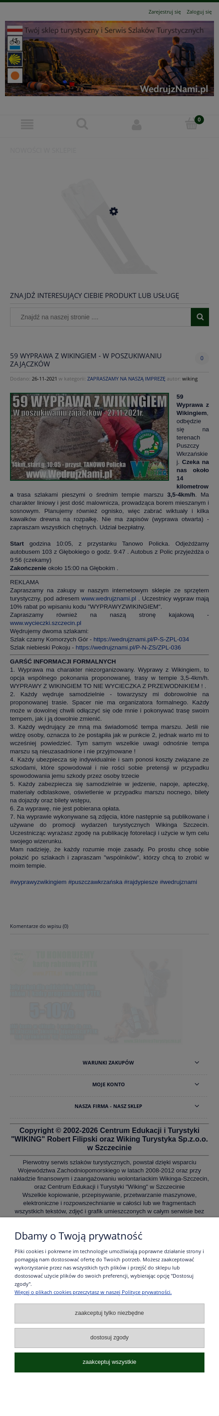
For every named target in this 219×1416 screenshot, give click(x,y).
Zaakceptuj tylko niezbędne (109, 1313)
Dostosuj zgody (109, 1337)
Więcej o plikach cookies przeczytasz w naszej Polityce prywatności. (93, 1292)
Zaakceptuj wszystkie (109, 1362)
